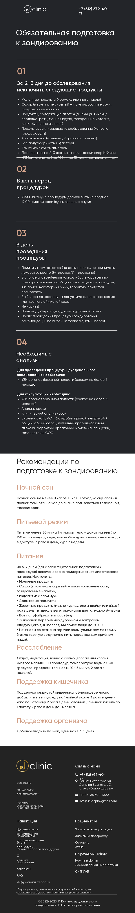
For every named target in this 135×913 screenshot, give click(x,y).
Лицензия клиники (28, 808)
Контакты (24, 869)
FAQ (20, 875)
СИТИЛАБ (82, 871)
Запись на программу (91, 836)
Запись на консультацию (93, 829)
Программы (25, 862)
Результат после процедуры (38, 849)
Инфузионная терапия (33, 882)
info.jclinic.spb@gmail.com (98, 801)
